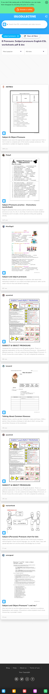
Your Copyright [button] (24, 672)
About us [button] (23, 668)
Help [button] (14, 668)
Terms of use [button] (35, 668)
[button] (24, 9)
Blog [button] (8, 668)
